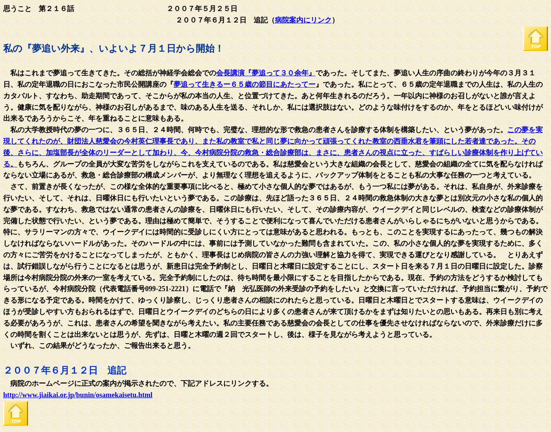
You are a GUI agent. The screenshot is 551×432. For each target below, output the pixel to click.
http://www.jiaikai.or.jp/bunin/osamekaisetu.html (77, 395)
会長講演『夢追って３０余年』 (266, 73)
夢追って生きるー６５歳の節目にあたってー (245, 84)
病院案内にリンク (303, 20)
